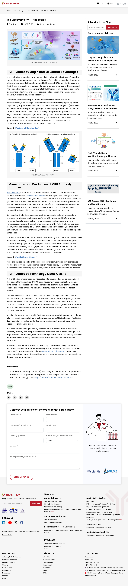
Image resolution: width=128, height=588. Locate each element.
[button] (110, 3)
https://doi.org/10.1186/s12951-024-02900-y (53, 377)
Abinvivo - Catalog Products (54, 544)
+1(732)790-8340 (91, 565)
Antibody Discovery (53, 498)
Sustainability (48, 565)
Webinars (6, 565)
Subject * (14, 446)
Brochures (6, 573)
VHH (10, 386)
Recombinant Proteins (52, 546)
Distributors (89, 560)
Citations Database (9, 560)
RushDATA (91, 502)
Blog (21, 10)
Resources (11, 10)
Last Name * (51, 415)
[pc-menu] (4, 119)
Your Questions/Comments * (23, 457)
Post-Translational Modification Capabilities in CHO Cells (102, 156)
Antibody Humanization (53, 523)
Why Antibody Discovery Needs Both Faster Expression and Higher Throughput (102, 60)
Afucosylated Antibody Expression (99, 512)
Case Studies (7, 568)
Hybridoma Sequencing (53, 507)
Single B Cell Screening (52, 504)
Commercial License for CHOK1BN (98, 528)
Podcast (5, 576)
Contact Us (89, 557)
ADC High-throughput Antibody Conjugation (104, 520)
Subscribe (112, 27)
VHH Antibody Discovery (53, 502)
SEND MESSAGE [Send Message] (21, 477)
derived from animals (35, 195)
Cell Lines (47, 549)
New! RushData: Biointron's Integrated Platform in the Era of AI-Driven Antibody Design (103, 108)
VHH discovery (13, 192)
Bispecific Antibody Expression (97, 507)
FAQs (45, 573)
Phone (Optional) (18, 436)
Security (46, 571)
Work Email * (52, 425)
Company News (49, 560)
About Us (46, 557)
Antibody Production (96, 498)
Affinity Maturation (51, 520)
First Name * (15, 415)
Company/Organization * (21, 425)
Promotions (6, 571)
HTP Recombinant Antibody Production (100, 504)
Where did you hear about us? (59, 436)
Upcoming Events (8, 563)
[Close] (98, 3)
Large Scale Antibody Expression (98, 510)
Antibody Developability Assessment (101, 536)
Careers (46, 568)
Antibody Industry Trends (11, 557)
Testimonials (48, 563)
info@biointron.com (92, 563)
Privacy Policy (7, 535)
